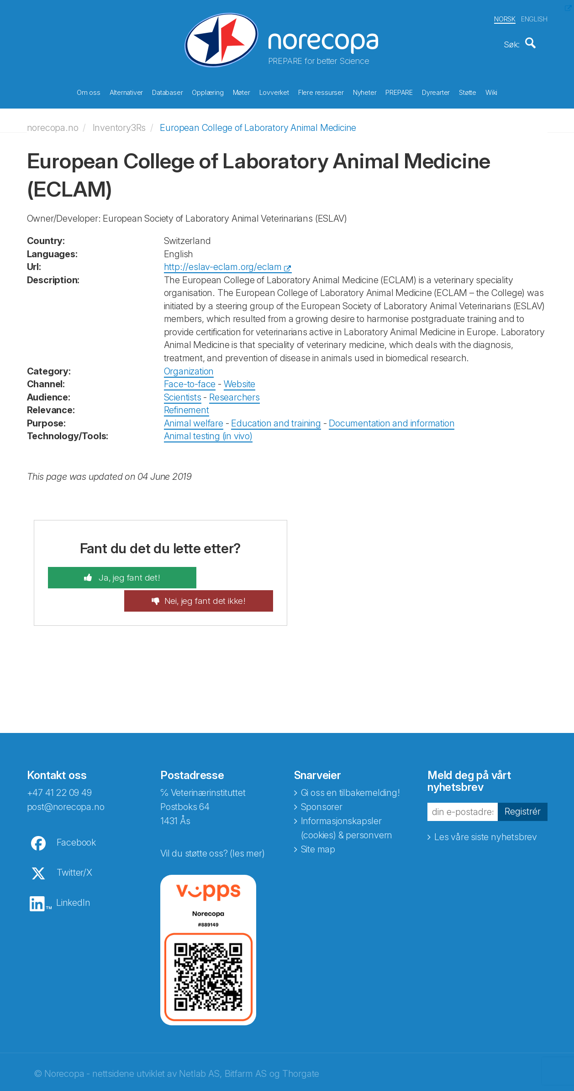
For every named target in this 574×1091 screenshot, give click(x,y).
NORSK (505, 17)
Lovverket (274, 91)
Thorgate (300, 1046)
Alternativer (126, 91)
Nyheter (365, 91)
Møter (241, 91)
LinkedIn (73, 875)
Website (240, 379)
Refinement (186, 405)
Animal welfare (193, 418)
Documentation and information (391, 418)
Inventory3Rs (119, 122)
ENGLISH (534, 17)
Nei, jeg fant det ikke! (225, 573)
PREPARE (399, 91)
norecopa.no (53, 122)
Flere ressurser (321, 91)
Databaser (167, 91)
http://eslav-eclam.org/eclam (223, 262)
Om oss (88, 91)
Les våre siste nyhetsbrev (485, 809)
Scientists (182, 392)
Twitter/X (74, 845)
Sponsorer (321, 779)
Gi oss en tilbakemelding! (350, 765)
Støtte (467, 91)
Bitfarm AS (245, 1046)
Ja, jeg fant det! (108, 573)
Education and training (276, 418)
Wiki (491, 91)
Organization (189, 366)
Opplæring (207, 91)
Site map (318, 822)
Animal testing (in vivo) (208, 431)
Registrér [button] (523, 784)
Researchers (234, 392)
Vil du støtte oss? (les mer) (212, 826)
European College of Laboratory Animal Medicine (258, 122)
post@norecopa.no (66, 779)
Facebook (76, 815)
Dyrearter (436, 91)
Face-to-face (190, 379)
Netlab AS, (200, 1046)
